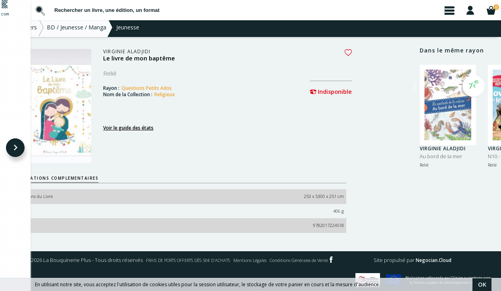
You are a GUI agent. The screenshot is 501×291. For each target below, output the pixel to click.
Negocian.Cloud (177, 275)
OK (482, 284)
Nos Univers (51, 30)
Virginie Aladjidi (157, 55)
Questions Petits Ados (177, 91)
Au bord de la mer (441, 159)
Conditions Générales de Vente (439, 260)
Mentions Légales (378, 260)
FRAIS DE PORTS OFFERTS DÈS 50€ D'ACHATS (302, 260)
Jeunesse (158, 30)
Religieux (195, 97)
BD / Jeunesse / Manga (107, 30)
